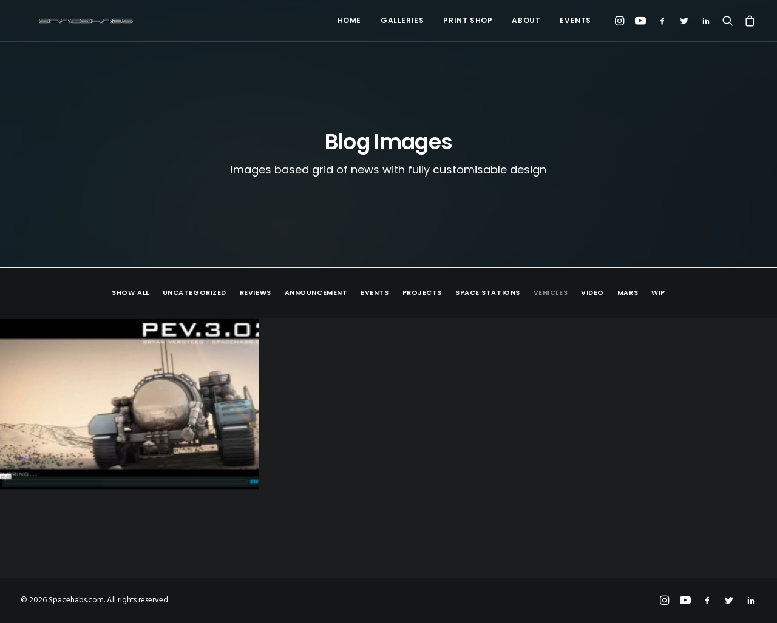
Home (349, 20)
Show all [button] (130, 292)
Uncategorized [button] (194, 292)
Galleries (402, 20)
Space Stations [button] (487, 292)
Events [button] (374, 292)
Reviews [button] (255, 292)
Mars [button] (627, 292)
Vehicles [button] (551, 292)
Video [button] (592, 292)
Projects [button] (422, 292)
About (526, 20)
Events (575, 20)
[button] (621, 20)
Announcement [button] (316, 292)
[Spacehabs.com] (69, 20)
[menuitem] (349, 20)
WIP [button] (658, 292)
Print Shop (467, 20)
